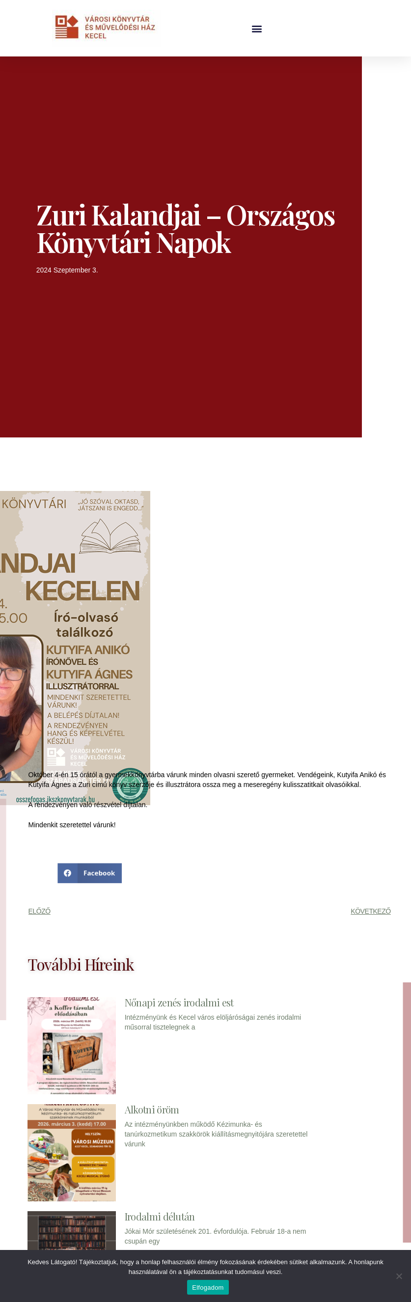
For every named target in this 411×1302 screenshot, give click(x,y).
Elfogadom (207, 1287)
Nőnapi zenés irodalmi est (179, 1002)
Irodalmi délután (160, 1216)
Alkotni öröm (152, 1109)
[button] (257, 28)
